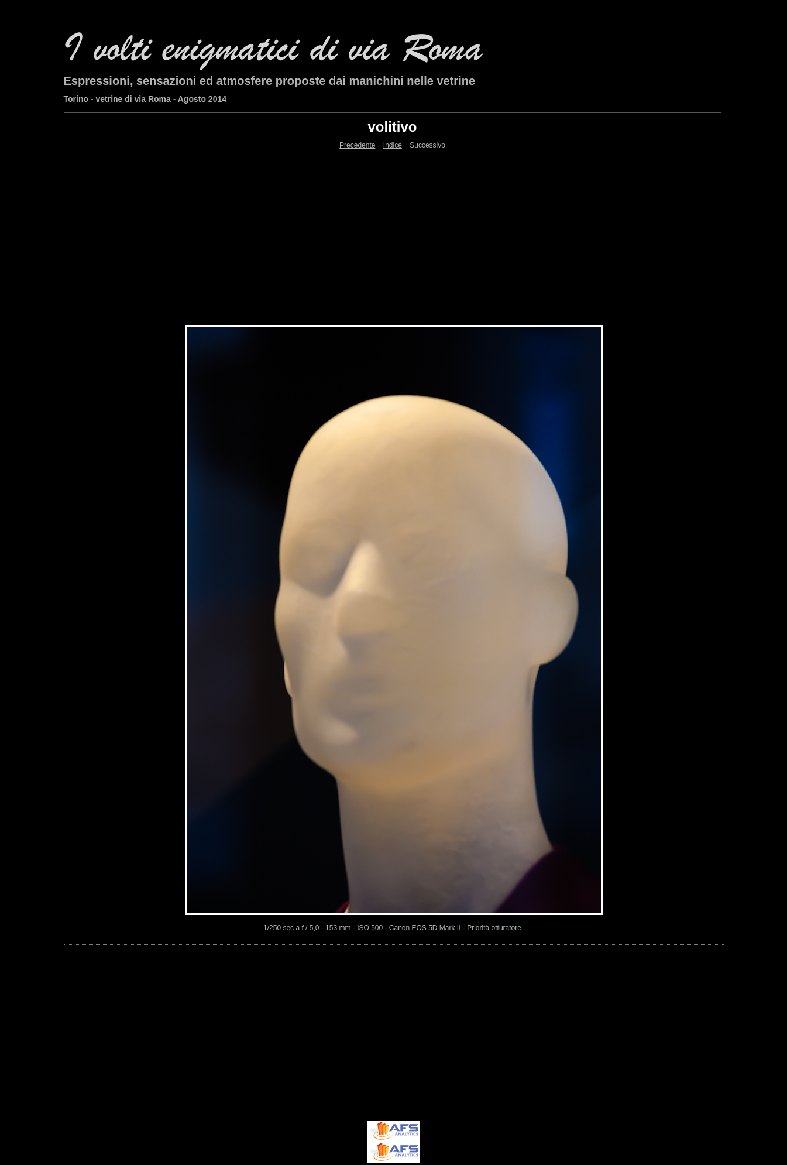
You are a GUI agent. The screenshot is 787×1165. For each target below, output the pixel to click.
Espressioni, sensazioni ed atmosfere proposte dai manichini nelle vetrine (270, 80)
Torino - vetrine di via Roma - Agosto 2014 (145, 99)
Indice (392, 145)
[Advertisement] (392, 237)
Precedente (357, 145)
